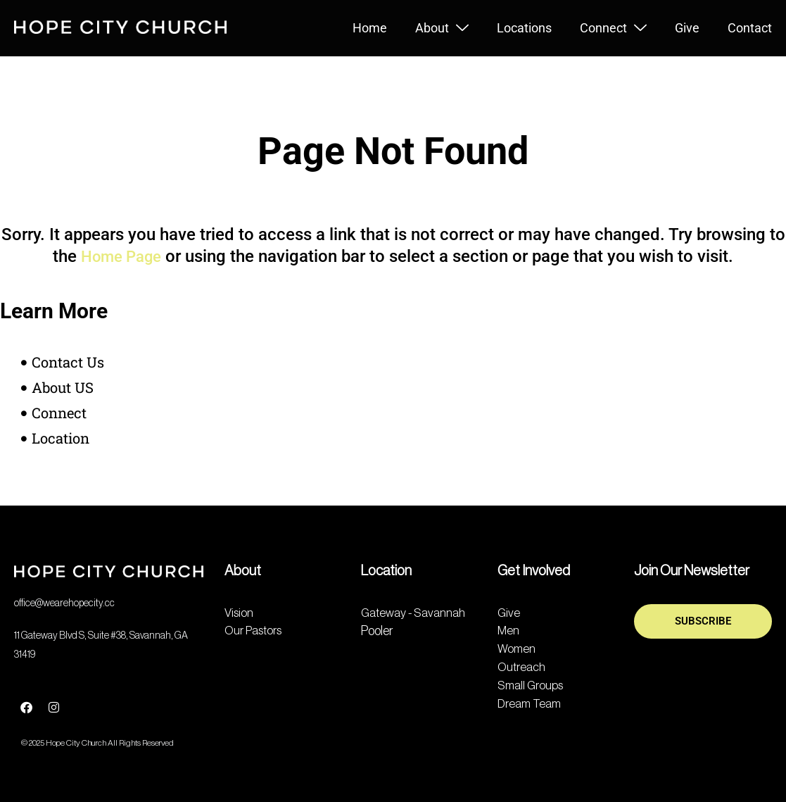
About (442, 28)
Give (687, 27)
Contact (750, 27)
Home (370, 27)
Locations (524, 27)
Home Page (121, 256)
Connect (613, 28)
